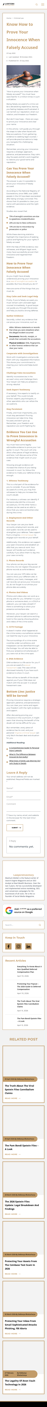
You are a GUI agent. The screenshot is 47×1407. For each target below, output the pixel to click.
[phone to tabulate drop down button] (42, 4)
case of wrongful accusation (22, 281)
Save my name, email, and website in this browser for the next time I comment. (23, 818)
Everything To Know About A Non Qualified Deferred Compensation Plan (29, 969)
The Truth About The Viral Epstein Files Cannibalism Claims (28, 1004)
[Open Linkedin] (28, 946)
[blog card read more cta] (22, 1098)
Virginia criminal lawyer (25, 733)
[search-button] (36, 4)
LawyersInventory (23, 874)
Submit (16, 828)
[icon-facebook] (8, 946)
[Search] (40, 925)
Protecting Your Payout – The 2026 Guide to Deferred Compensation (29, 986)
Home (9, 18)
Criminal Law (19, 18)
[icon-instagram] (18, 946)
